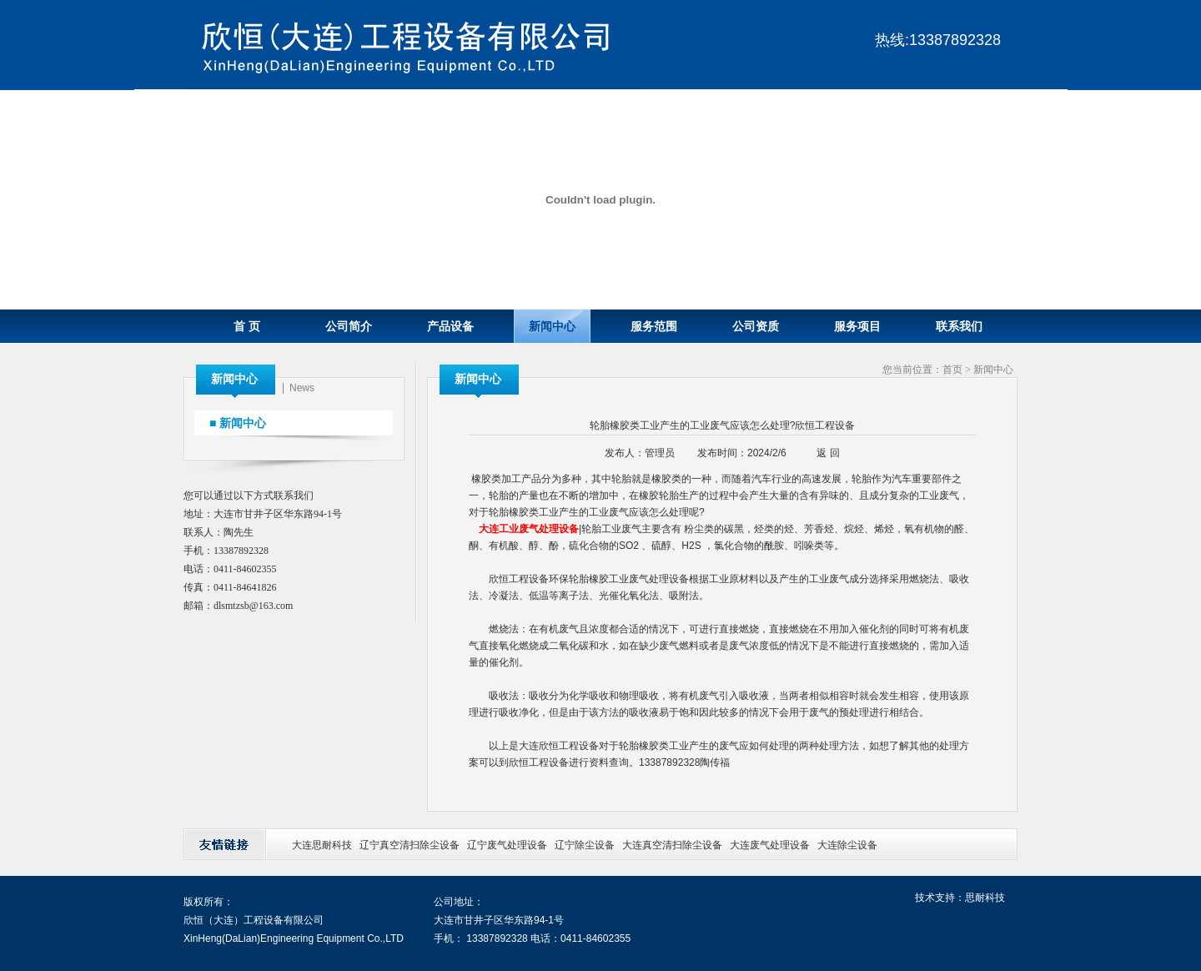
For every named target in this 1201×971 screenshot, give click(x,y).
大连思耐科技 (322, 845)
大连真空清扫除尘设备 (672, 845)
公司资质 (755, 326)
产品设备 (450, 326)
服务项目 (857, 326)
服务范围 (654, 326)
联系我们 (959, 326)
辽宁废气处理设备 (507, 845)
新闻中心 (552, 326)
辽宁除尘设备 (585, 845)
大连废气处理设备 (770, 845)
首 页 (247, 326)
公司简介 (348, 326)
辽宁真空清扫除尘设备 (409, 845)
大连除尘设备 (847, 845)
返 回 (828, 453)
